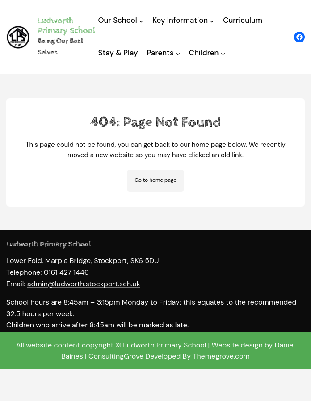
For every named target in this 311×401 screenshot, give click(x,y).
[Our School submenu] (141, 21)
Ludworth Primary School (66, 26)
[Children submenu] (223, 53)
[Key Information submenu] (212, 21)
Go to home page (155, 180)
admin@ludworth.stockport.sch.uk (83, 289)
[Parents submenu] (178, 53)
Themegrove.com (221, 356)
